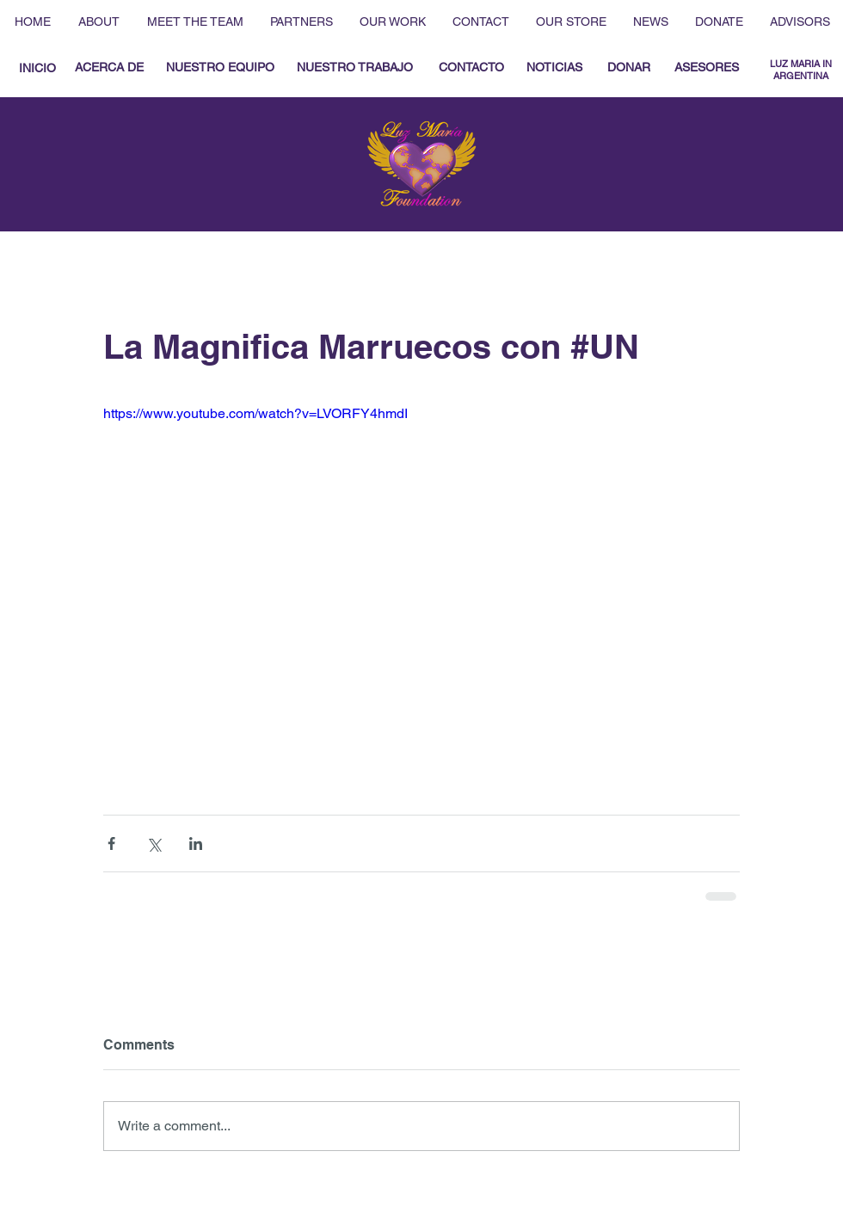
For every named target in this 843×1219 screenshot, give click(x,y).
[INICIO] (37, 68)
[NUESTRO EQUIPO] (220, 68)
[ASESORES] (706, 68)
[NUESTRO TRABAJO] (355, 68)
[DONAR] (628, 68)
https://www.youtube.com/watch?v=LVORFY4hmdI (255, 413)
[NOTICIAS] (554, 68)
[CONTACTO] (471, 68)
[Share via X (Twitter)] (153, 843)
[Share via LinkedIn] (196, 843)
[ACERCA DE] (109, 68)
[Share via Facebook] (111, 843)
